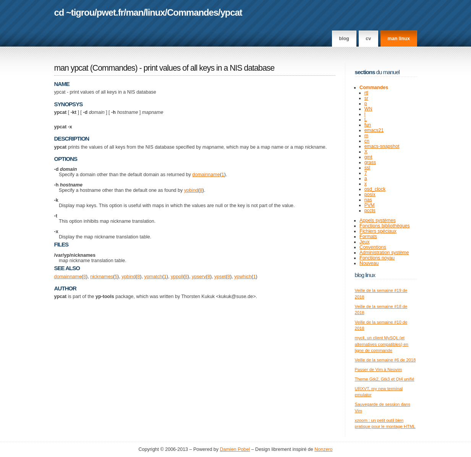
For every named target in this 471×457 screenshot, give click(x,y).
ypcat (231, 12)
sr (366, 98)
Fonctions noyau (377, 258)
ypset (220, 276)
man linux (399, 38)
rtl (366, 93)
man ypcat (71, 68)
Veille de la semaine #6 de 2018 (385, 360)
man (134, 12)
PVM (369, 205)
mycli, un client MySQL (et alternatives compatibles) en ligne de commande (381, 344)
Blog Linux (365, 275)
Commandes (192, 12)
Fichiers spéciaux (378, 231)
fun (367, 125)
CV (368, 38)
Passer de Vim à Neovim (378, 369)
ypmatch (153, 276)
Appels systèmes (377, 220)
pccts (370, 210)
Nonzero (323, 449)
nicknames (101, 276)
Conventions (372, 247)
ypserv (199, 276)
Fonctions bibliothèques (384, 225)
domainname (206, 174)
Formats (368, 236)
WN (368, 109)
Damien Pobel (235, 449)
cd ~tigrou (74, 12)
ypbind (191, 190)
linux (155, 12)
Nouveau (369, 263)
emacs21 (374, 130)
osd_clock (375, 189)
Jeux (364, 242)
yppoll (177, 276)
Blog (344, 38)
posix (370, 194)
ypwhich (242, 276)
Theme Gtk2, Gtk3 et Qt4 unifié (384, 379)
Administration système (384, 252)
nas (368, 200)
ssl (367, 167)
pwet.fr (110, 12)
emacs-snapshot (382, 146)
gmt (368, 157)
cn (366, 141)
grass (370, 162)
